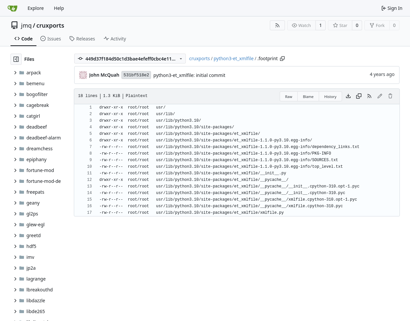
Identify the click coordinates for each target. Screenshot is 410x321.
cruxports (50, 25)
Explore (36, 8)
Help (59, 8)
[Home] (12, 8)
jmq (26, 25)
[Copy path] (282, 58)
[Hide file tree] (16, 59)
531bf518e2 (136, 75)
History (330, 96)
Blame (308, 96)
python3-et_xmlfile (234, 58)
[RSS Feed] (277, 25)
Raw (288, 96)
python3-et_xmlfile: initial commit (189, 75)
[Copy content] (359, 96)
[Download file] (348, 96)
